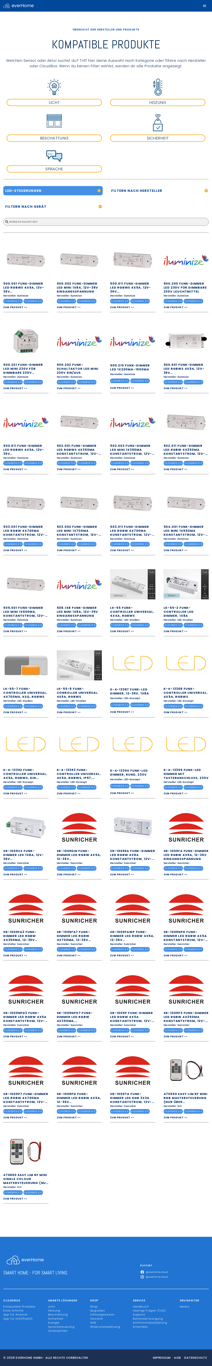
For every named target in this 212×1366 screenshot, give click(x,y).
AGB (93, 1323)
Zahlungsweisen (102, 1314)
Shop (94, 1307)
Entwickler (140, 1327)
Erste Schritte (13, 1310)
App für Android (15, 1314)
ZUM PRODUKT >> (15, 307)
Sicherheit (55, 1319)
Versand (96, 1319)
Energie (53, 1323)
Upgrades (97, 1310)
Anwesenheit (58, 1331)
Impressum (162, 1358)
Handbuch (141, 1307)
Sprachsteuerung (61, 1327)
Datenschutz (195, 1358)
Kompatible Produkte (19, 1307)
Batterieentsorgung (148, 1319)
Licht (51, 1307)
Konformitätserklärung (150, 1323)
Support (139, 1314)
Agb (177, 1358)
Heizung (54, 1310)
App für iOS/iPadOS (18, 1319)
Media (184, 1307)
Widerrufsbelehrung (105, 1327)
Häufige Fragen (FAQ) (149, 1310)
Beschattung (58, 1314)
